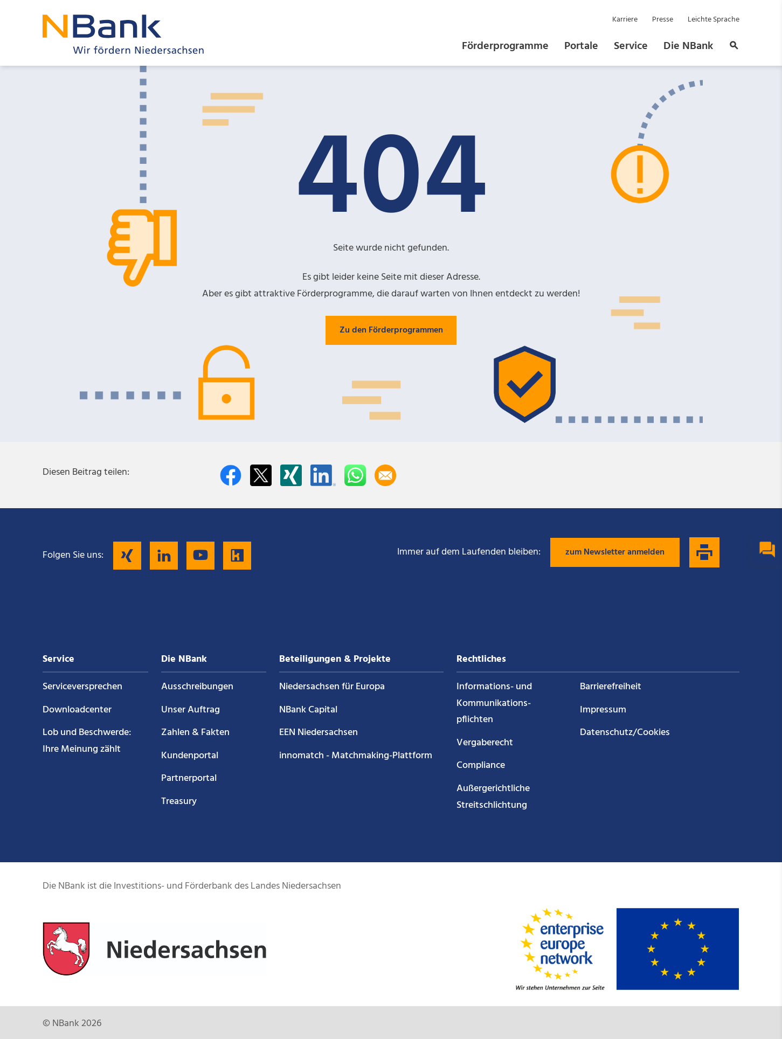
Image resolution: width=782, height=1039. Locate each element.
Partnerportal (189, 778)
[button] (730, 46)
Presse (662, 19)
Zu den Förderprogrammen (391, 330)
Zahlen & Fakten (195, 732)
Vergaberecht (484, 743)
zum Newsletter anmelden (615, 552)
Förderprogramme (505, 46)
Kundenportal (189, 756)
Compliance (480, 765)
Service (631, 46)
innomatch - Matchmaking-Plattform (355, 756)
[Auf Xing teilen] (291, 475)
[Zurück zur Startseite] (123, 51)
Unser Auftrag (190, 710)
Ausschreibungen (197, 687)
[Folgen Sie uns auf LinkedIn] (164, 555)
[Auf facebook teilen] (230, 475)
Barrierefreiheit (610, 687)
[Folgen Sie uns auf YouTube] (200, 555)
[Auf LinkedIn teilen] (323, 475)
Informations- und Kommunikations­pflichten (494, 703)
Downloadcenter (77, 710)
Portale (581, 46)
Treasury (179, 801)
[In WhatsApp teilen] (355, 475)
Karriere (625, 19)
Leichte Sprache (713, 19)
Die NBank (688, 46)
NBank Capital (308, 710)
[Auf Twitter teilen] (261, 475)
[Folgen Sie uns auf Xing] (127, 555)
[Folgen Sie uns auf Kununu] (237, 555)
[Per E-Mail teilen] (385, 475)
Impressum (603, 710)
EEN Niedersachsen (318, 732)
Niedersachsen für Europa (332, 687)
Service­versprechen (82, 687)
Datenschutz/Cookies (625, 732)
